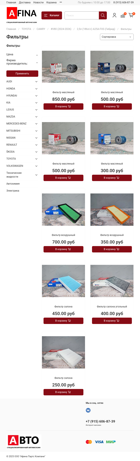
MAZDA (10, 116)
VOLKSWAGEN (14, 165)
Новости (38, 2)
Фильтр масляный (63, 92)
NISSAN (10, 137)
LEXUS (10, 109)
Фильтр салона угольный (112, 306)
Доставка (24, 2)
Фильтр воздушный (63, 235)
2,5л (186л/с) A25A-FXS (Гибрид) (96, 29)
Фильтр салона (63, 306)
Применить (22, 73)
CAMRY (41, 29)
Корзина (51, 2)
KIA (8, 102)
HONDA (10, 88)
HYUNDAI (11, 95)
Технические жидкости (14, 174)
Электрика (12, 190)
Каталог (51, 15)
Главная (11, 2)
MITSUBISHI (13, 130)
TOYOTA (26, 29)
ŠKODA (10, 151)
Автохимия (13, 183)
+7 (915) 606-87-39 (100, 421)
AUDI (9, 81)
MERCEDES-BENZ (16, 123)
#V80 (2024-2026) (61, 29)
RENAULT (11, 144)
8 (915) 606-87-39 (123, 2)
